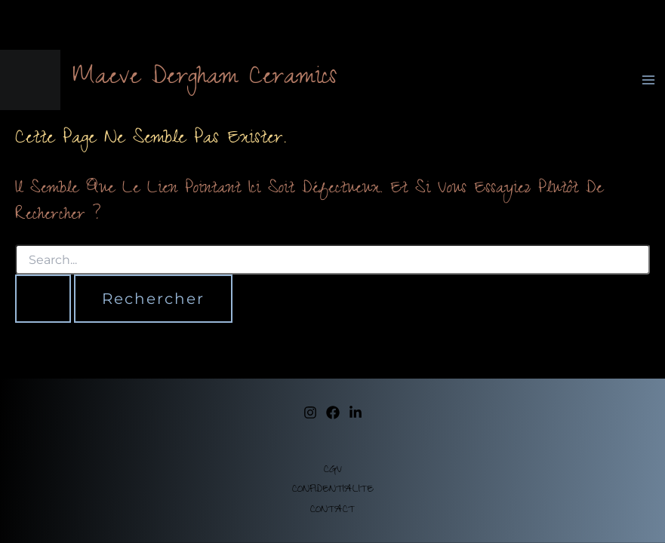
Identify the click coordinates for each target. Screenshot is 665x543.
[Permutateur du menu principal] (648, 80)
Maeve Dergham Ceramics (204, 79)
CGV (333, 470)
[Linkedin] (355, 412)
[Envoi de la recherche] (43, 299)
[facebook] (333, 412)
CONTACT (332, 510)
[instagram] (310, 412)
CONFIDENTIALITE (333, 490)
